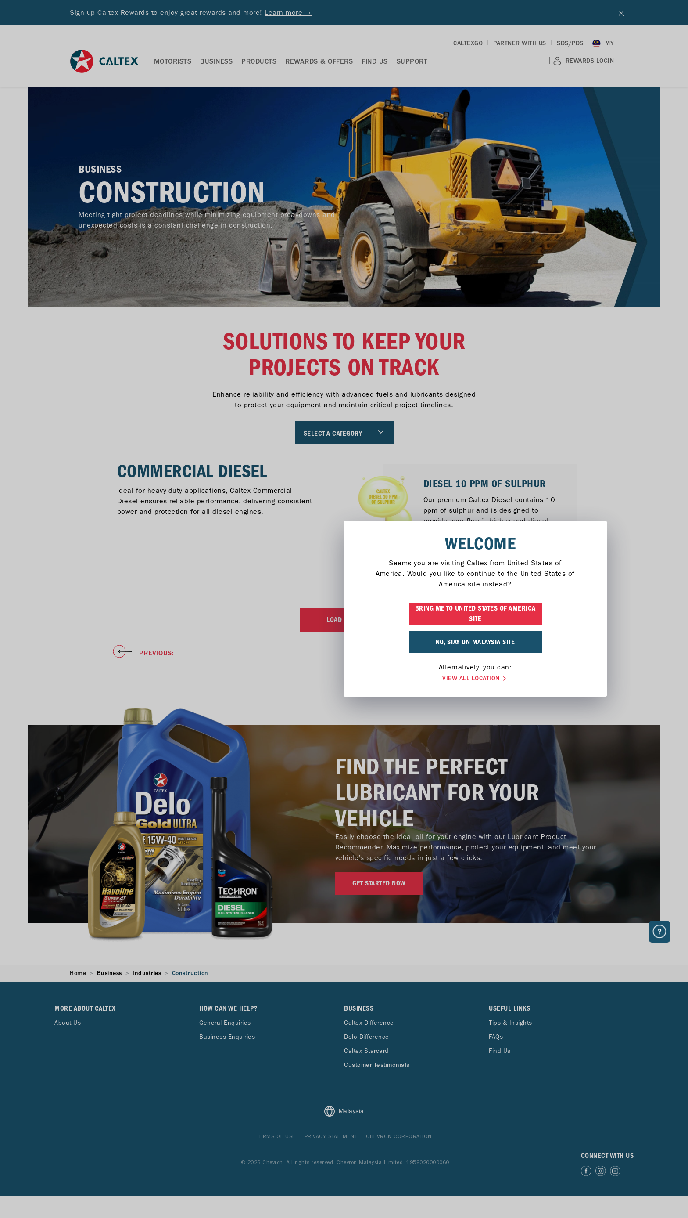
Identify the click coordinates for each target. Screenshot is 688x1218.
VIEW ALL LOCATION (344, 678)
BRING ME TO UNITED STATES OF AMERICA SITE (344, 613)
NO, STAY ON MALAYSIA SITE (344, 642)
